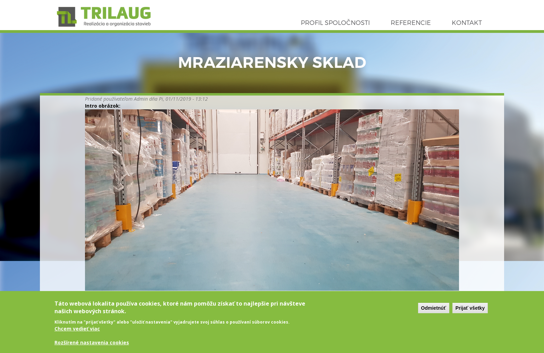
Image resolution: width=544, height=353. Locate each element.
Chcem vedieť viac (77, 333)
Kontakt (467, 22)
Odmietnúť (433, 312)
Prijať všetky (470, 312)
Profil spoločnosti (335, 22)
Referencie (411, 22)
